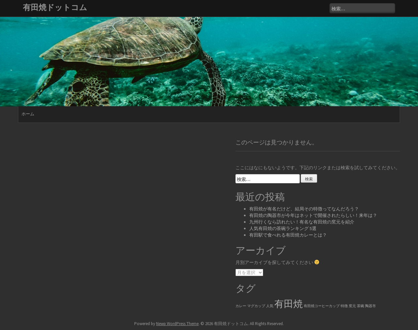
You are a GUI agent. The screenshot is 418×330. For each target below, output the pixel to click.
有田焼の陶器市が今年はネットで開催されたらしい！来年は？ (313, 215)
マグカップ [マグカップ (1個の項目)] (256, 306)
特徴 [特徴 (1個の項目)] (344, 306)
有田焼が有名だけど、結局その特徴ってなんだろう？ (304, 209)
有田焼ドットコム (55, 7)
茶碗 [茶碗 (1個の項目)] (360, 306)
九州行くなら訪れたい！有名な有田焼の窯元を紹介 (301, 222)
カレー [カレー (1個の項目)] (240, 306)
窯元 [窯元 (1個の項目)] (352, 306)
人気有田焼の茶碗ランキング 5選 (282, 228)
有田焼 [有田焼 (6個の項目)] (288, 304)
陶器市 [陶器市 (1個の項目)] (370, 306)
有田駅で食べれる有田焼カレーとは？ (288, 235)
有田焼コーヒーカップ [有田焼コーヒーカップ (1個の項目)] (322, 306)
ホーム (28, 114)
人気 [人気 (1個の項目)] (269, 306)
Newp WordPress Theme (177, 323)
